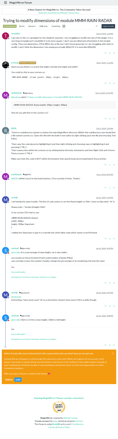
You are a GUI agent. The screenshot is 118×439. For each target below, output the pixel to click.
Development (10, 26)
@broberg (28, 93)
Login (18, 379)
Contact (52, 427)
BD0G (13, 128)
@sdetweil (24, 293)
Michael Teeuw (70, 418)
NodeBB (56, 424)
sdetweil (15, 248)
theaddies (15, 34)
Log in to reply (108, 26)
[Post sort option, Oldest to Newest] (96, 26)
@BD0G (27, 174)
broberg (14, 63)
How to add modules (18, 272)
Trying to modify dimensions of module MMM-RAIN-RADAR (54, 97)
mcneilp (14, 197)
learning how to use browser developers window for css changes (33, 277)
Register (9, 379)
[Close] (112, 353)
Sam (55, 421)
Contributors (78, 424)
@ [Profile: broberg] (15, 97)
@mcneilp (25, 248)
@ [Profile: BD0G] (15, 178)
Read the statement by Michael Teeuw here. (59, 12)
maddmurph (16, 93)
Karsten (79, 421)
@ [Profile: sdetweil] (16, 297)
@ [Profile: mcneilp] (15, 252)
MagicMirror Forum (20, 2)
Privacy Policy (63, 427)
